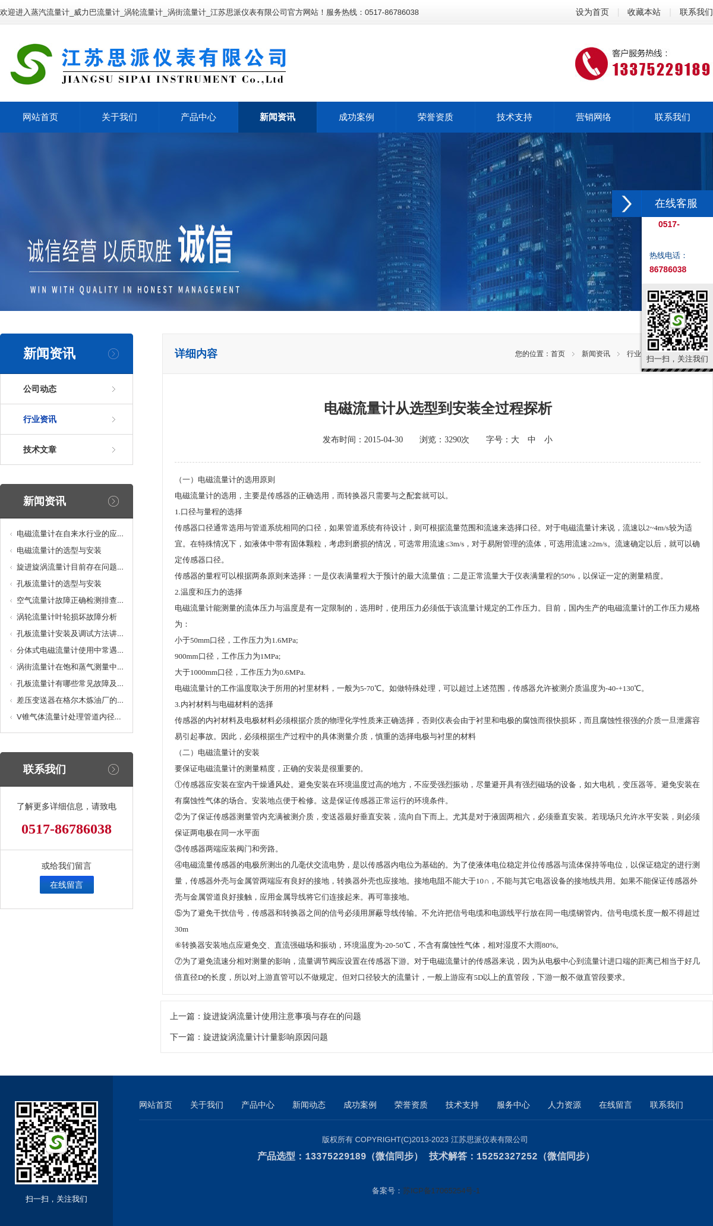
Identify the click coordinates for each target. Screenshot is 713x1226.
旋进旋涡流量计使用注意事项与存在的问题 (282, 1016)
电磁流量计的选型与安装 (59, 550)
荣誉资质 (411, 1104)
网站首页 (155, 1104)
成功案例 (360, 1104)
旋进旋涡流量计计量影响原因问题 (265, 1037)
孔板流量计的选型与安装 (59, 583)
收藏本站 (644, 12)
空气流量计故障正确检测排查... (70, 600)
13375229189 (335, 1156)
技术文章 (39, 449)
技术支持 (462, 1104)
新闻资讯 (596, 354)
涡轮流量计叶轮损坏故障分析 (67, 616)
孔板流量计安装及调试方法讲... (70, 633)
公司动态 (39, 389)
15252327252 (507, 1156)
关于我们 (206, 1104)
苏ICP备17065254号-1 (441, 1190)
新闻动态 (309, 1104)
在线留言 (66, 884)
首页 (558, 354)
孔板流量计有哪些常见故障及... (70, 683)
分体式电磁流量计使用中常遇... (70, 650)
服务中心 (513, 1104)
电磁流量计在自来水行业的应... (70, 533)
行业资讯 (39, 419)
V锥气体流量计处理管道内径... (69, 716)
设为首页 (592, 12)
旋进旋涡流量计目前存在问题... (70, 566)
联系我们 (696, 12)
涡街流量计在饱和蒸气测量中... (70, 666)
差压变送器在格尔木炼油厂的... (70, 700)
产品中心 (258, 1104)
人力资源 (564, 1104)
